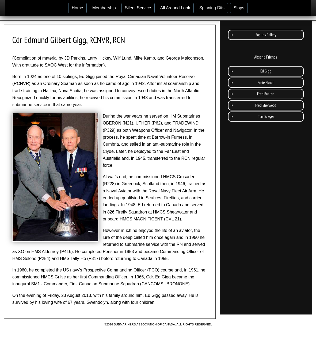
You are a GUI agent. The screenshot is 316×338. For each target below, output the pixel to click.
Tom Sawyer (266, 109)
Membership (104, 8)
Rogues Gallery (266, 27)
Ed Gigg (265, 64)
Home (77, 8)
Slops (239, 8)
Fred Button (265, 87)
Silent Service (138, 8)
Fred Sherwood (265, 98)
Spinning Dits (211, 8)
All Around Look (175, 8)
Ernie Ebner (266, 75)
